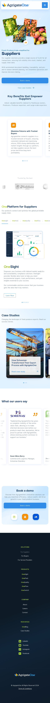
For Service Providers (25, 560)
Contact (25, 612)
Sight (25, 574)
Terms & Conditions (25, 688)
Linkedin (23, 641)
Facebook (24, 653)
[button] (15, 221)
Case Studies (25, 631)
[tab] (22, 160)
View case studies (24, 88)
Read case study (18, 371)
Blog (25, 627)
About (25, 604)
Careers (25, 608)
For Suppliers (25, 552)
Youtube (23, 645)
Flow (25, 586)
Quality (25, 582)
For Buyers (25, 556)
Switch (25, 590)
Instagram (24, 649)
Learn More (10, 295)
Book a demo (25, 80)
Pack (25, 578)
